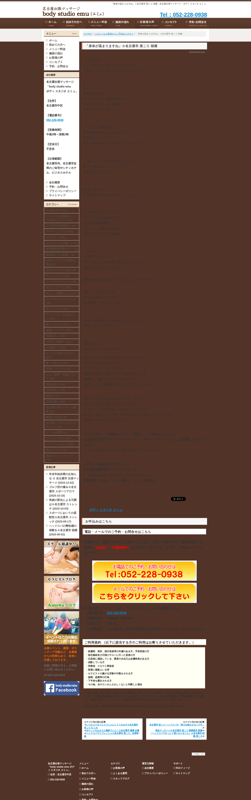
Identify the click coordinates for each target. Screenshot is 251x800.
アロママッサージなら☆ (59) (61, 301)
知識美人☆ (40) (55, 336)
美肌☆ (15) (53, 395)
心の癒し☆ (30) (55, 347)
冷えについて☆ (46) (58, 287)
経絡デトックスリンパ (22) (59, 457)
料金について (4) (56, 449)
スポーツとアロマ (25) (60, 231)
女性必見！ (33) (55, 390)
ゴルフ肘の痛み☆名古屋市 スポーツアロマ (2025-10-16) (62, 491)
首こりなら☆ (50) (57, 308)
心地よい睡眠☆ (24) (58, 341)
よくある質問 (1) (56, 432)
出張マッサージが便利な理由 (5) (61, 262)
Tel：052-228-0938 (183, 15)
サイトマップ (57, 195)
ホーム (53, 40)
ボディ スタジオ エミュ (106, 509)
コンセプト (87, 78)
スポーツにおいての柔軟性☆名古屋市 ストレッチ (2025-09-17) (63, 517)
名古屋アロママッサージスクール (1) (61, 424)
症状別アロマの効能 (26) (61, 270)
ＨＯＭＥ (88, 34)
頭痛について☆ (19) (58, 330)
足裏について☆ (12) (58, 368)
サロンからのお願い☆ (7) (61, 243)
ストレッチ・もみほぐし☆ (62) (61, 316)
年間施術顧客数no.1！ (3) (62, 248)
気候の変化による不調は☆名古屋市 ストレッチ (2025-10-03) (63, 504)
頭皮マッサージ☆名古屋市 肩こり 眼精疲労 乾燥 (178, 730)
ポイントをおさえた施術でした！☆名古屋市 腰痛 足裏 (112, 730)
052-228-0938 (116, 613)
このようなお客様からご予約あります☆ (114, 34)
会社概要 (54, 182)
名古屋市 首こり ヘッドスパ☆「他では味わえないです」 (177, 725)
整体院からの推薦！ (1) (60, 254)
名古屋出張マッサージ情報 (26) (61, 409)
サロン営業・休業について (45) (61, 376)
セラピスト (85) (55, 237)
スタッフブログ (121, 62)
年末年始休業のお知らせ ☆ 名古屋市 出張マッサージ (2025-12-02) (64, 478)
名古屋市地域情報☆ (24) (61, 225)
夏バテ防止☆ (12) (57, 363)
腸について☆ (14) (57, 324)
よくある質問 (120, 57)
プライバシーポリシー (62, 191)
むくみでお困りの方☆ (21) (59, 355)
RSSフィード (183, 51)
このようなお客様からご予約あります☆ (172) (61, 218)
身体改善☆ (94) (55, 401)
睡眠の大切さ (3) (56, 417)
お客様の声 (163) (56, 210)
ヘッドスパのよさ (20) (60, 444)
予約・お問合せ (58, 186)
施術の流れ (87, 67)
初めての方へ (89, 57)
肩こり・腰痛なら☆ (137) (62, 293)
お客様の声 (87, 72)
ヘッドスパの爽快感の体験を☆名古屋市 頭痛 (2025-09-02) (63, 530)
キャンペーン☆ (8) (57, 276)
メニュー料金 (89, 62)
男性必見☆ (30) (55, 384)
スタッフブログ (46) (58, 438)
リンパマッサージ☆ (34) (61, 281)
